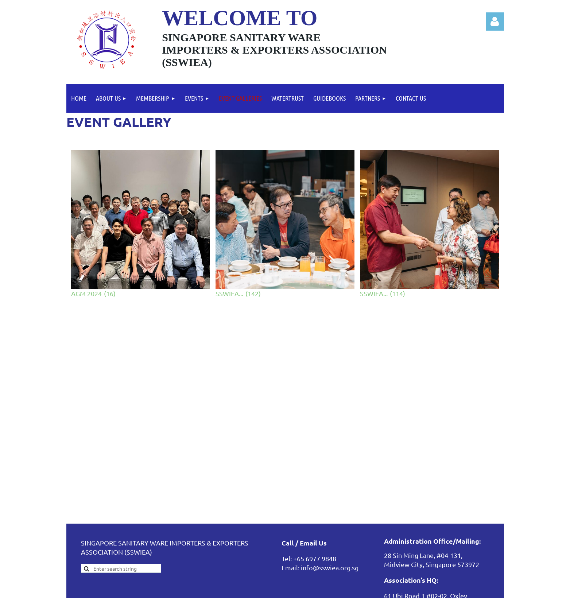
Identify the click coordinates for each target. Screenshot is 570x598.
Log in (495, 21)
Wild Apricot (417, 589)
